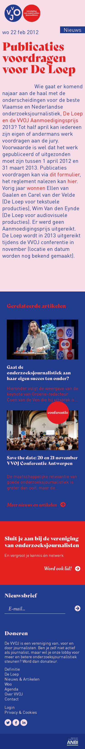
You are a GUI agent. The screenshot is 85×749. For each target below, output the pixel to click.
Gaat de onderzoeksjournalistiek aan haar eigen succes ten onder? (39, 372)
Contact (12, 698)
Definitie (12, 669)
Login (10, 707)
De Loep (12, 674)
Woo (8, 683)
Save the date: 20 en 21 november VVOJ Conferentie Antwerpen (42, 460)
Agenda (11, 688)
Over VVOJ (14, 693)
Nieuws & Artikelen (22, 679)
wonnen (36, 187)
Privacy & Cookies (21, 712)
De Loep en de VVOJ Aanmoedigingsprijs (42, 117)
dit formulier (65, 174)
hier (72, 180)
